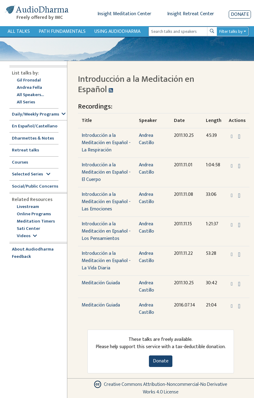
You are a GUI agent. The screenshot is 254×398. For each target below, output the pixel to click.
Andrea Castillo (146, 139)
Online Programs (34, 214)
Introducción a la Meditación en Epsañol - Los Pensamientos (106, 231)
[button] (232, 136)
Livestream (28, 206)
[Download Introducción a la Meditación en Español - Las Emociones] (239, 195)
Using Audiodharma (117, 31)
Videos (27, 236)
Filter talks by (230, 31)
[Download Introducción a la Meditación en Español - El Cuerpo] (239, 166)
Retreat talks (25, 150)
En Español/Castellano (35, 126)
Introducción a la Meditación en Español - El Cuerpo (106, 172)
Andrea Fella (29, 87)
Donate (240, 14)
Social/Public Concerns (35, 186)
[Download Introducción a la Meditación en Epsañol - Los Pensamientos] (239, 225)
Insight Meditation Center (124, 14)
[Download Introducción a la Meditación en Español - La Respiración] (239, 136)
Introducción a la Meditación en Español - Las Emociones (106, 201)
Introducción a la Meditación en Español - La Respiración (106, 142)
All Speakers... (30, 95)
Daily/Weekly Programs (38, 114)
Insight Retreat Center (190, 14)
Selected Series (31, 174)
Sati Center (28, 228)
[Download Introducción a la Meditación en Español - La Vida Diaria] (239, 254)
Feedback (21, 256)
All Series (26, 102)
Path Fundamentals (62, 31)
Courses (20, 162)
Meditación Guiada (101, 283)
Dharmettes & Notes (33, 138)
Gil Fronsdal (29, 80)
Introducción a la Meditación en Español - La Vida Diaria (106, 260)
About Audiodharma (33, 249)
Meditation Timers (36, 221)
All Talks (19, 31)
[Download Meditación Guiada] (239, 284)
